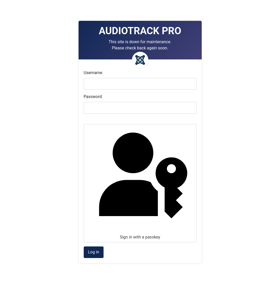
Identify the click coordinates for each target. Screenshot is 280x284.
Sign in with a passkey (140, 182)
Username (93, 72)
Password (93, 96)
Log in (93, 252)
